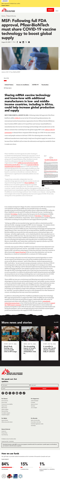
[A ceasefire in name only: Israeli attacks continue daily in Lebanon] (49, 343)
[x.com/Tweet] (10, 393)
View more (8, 88)
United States (9, 84)
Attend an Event (34, 404)
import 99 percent (20, 252)
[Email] (16, 388)
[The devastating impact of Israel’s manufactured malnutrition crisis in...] (30, 343)
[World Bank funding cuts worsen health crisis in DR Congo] (10, 343)
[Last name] (44, 385)
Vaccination (45, 84)
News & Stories (11, 16)
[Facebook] (3, 393)
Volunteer (33, 405)
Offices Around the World (7, 422)
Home (3, 16)
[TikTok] (24, 393)
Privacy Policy (4, 432)
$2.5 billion (14, 214)
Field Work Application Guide (37, 423)
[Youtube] (17, 393)
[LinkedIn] (20, 393)
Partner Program (5, 409)
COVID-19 (35, 84)
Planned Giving (5, 411)
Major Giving (4, 407)
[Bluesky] (6, 393)
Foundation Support (6, 413)
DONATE (50, 10)
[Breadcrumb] (30, 16)
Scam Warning (5, 434)
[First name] (16, 385)
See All (56, 322)
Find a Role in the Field (36, 422)
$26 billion (38, 216)
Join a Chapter (34, 407)
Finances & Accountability (7, 404)
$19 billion (47, 216)
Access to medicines (22, 84)
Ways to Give (4, 405)
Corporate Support (5, 414)
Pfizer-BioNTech (29, 183)
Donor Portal (4, 402)
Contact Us (4, 431)
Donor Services (5, 400)
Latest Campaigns (34, 400)
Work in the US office (35, 420)
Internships (33, 425)
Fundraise (33, 402)
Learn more (5, 5)
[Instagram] (13, 393)
